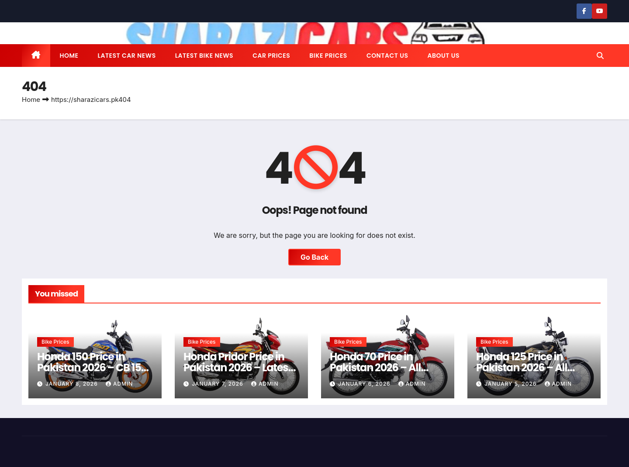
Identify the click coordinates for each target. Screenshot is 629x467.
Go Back (314, 257)
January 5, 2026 (511, 383)
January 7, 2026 (218, 383)
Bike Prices (328, 55)
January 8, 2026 (72, 383)
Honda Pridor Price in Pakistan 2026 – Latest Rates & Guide (237, 367)
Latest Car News (127, 55)
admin (119, 383)
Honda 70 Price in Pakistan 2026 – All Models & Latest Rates (383, 367)
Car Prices (271, 55)
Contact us (387, 55)
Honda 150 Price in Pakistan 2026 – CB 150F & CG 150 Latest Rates (94, 367)
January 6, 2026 (365, 383)
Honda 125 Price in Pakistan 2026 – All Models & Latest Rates (529, 367)
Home (69, 55)
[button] (600, 55)
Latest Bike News (204, 55)
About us (443, 55)
